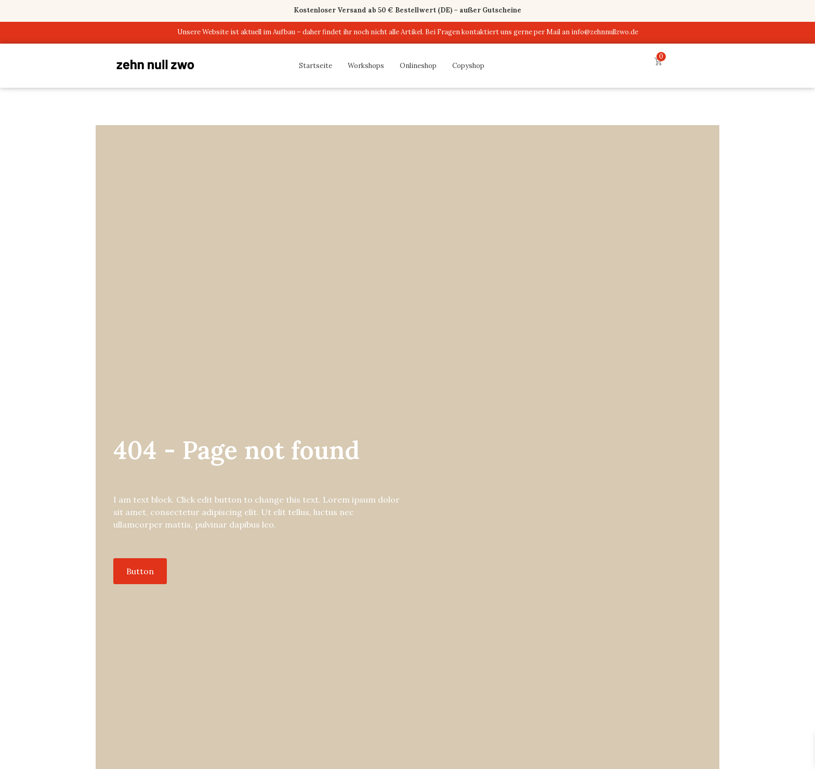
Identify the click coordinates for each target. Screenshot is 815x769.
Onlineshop (418, 65)
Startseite (315, 65)
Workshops (366, 65)
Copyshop (468, 65)
